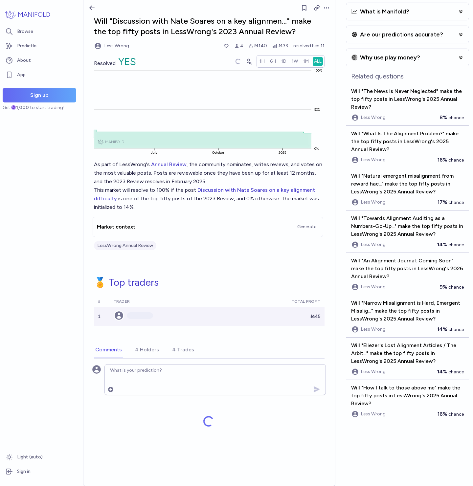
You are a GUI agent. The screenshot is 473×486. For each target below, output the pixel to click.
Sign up (39, 95)
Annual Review (169, 164)
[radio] (262, 61)
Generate (306, 227)
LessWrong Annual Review (125, 245)
